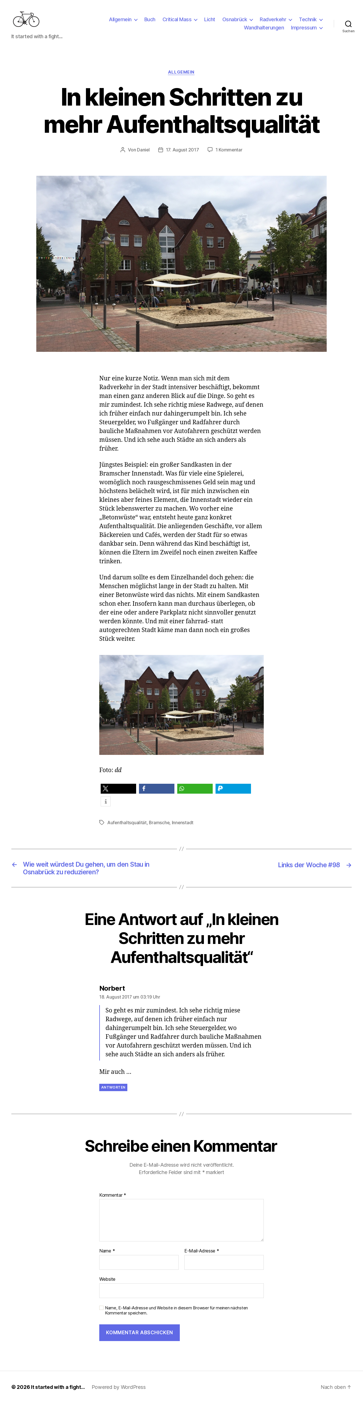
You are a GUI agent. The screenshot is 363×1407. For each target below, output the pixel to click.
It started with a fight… (58, 1391)
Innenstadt (184, 825)
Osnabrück (234, 21)
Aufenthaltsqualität (127, 825)
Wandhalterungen (264, 29)
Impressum (304, 29)
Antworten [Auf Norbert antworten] (113, 1091)
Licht (209, 21)
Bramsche (159, 825)
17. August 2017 (182, 153)
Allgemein (120, 21)
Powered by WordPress (120, 1391)
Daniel (143, 153)
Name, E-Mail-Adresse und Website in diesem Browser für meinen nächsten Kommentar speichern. (176, 1314)
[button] (118, 792)
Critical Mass (177, 21)
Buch (149, 21)
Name (107, 1255)
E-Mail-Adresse (201, 1255)
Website (107, 1283)
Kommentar (112, 1199)
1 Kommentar (229, 153)
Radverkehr (273, 21)
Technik (308, 21)
